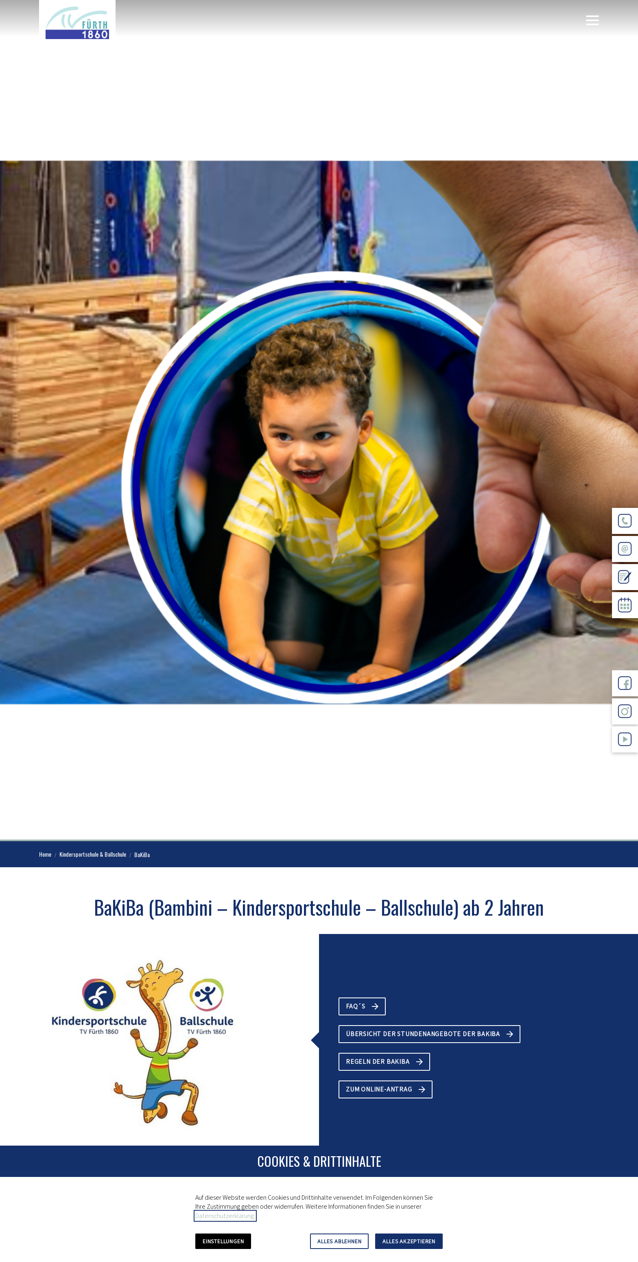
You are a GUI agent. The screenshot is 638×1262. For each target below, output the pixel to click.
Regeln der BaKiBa (378, 1061)
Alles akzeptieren (408, 1241)
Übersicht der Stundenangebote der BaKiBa (423, 1034)
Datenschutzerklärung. (225, 1216)
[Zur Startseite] (77, 23)
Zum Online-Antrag (379, 1089)
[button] (592, 20)
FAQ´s (355, 1006)
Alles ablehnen (339, 1241)
